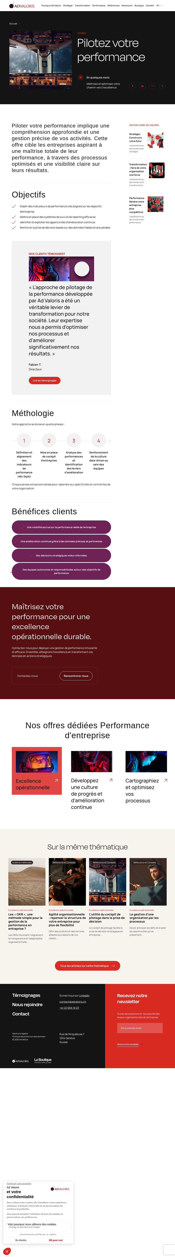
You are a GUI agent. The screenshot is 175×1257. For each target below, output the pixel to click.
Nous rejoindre (27, 1004)
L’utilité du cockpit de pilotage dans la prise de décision (107, 917)
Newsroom (127, 5)
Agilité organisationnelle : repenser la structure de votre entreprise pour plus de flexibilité (67, 919)
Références (114, 5)
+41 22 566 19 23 (69, 1008)
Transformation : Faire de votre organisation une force (138, 169)
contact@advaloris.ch (72, 1002)
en (162, 5)
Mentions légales (20, 1033)
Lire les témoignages (44, 380)
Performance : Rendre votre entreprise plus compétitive (137, 205)
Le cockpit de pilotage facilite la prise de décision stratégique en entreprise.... (106, 931)
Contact (150, 5)
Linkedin (84, 995)
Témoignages (26, 995)
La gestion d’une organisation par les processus (144, 917)
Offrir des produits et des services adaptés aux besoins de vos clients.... (66, 935)
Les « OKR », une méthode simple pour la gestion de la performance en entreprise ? (25, 921)
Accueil (13, 23)
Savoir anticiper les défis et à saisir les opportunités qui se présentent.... (148, 931)
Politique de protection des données (28, 1036)
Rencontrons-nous (76, 676)
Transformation (82, 5)
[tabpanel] (26, 900)
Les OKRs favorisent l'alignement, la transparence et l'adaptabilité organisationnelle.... (26, 938)
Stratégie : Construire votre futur (135, 137)
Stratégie (68, 5)
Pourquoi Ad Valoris (51, 5)
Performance (99, 5)
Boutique (139, 5)
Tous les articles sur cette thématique (84, 966)
